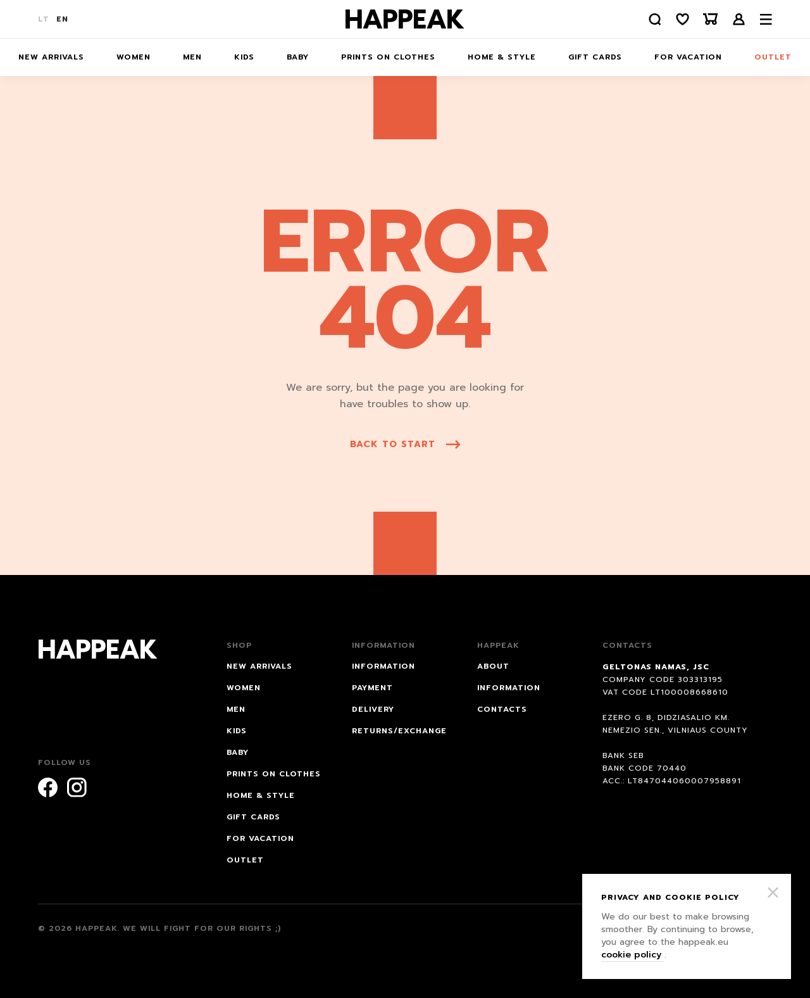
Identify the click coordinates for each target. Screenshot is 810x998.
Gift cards (595, 57)
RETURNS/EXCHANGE (399, 730)
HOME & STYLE (502, 57)
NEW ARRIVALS (51, 57)
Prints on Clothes (388, 57)
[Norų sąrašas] (683, 19)
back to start (405, 444)
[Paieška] (655, 19)
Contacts (502, 709)
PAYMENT (372, 687)
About (493, 666)
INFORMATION (383, 666)
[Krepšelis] (711, 19)
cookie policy (632, 954)
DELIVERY (373, 709)
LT (43, 19)
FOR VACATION (688, 57)
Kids (244, 57)
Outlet (773, 57)
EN (62, 19)
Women (133, 57)
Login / (739, 19)
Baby (298, 57)
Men (192, 57)
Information (508, 687)
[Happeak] (405, 18)
